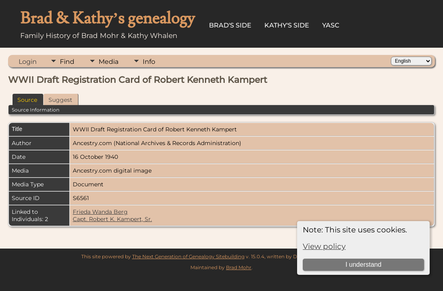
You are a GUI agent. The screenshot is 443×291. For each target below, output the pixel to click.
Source (27, 99)
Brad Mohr (238, 267)
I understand (364, 264)
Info (149, 61)
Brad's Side (230, 25)
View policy (324, 246)
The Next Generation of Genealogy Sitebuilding (188, 256)
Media (108, 61)
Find (67, 61)
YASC (331, 25)
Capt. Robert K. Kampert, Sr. (112, 219)
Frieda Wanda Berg (100, 211)
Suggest (60, 99)
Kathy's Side (286, 25)
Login (28, 61)
